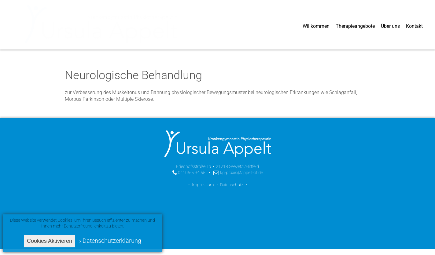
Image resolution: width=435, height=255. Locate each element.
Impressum (203, 184)
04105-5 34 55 (188, 172)
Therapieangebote (355, 26)
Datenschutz (231, 184)
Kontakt (414, 26)
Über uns (390, 26)
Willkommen (316, 26)
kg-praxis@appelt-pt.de (238, 172)
